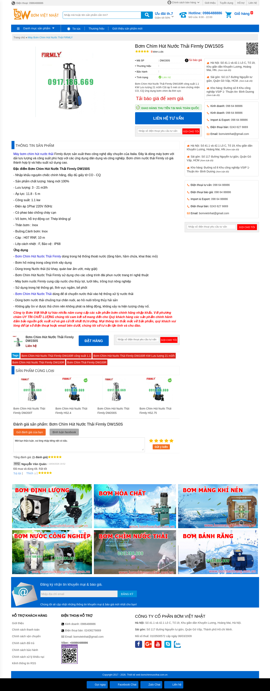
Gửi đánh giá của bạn (29, 432)
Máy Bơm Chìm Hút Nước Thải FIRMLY (50, 37)
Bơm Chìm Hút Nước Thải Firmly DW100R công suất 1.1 (56, 355)
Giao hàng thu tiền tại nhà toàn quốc (170, 108)
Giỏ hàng (242, 14)
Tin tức (74, 28)
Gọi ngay (97, 684)
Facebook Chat (124, 684)
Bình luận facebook (64, 432)
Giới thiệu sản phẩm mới (127, 28)
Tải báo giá (193, 60)
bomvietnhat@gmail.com (234, 133)
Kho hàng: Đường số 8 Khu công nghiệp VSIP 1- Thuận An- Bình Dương (230, 91)
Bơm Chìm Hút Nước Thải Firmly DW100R (38, 362)
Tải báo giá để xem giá (160, 98)
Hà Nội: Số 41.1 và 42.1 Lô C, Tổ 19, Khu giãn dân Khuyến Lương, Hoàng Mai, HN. (231, 66)
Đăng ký (127, 594)
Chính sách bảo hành (25, 650)
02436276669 (92, 630)
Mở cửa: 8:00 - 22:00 (205, 15)
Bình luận (157, 52)
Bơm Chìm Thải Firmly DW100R (86, 362)
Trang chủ (19, 37)
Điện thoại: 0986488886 (27, 3)
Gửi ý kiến (161, 446)
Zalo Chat (151, 684)
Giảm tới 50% (164, 15)
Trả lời (17, 473)
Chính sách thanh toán (26, 629)
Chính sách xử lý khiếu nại (28, 656)
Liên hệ (253, 2)
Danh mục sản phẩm (36, 28)
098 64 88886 (234, 106)
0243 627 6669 (239, 127)
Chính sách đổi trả (23, 643)
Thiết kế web (133, 674)
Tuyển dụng (226, 2)
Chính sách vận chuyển (26, 636)
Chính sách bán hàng (184, 2)
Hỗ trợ (240, 2)
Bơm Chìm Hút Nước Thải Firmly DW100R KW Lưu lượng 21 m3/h (134, 355)
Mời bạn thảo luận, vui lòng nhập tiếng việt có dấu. (79, 444)
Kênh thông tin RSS (24, 663)
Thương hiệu (96, 28)
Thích (28, 473)
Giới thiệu (210, 2)
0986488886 (88, 624)
